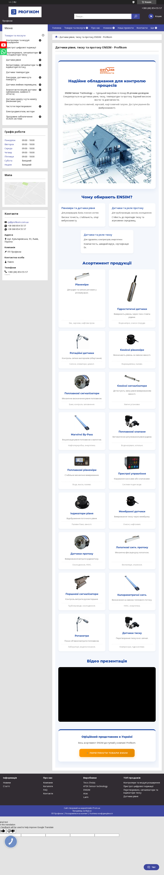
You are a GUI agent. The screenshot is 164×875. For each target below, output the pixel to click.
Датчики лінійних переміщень (21, 85)
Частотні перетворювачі (18, 106)
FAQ (45, 789)
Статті (6, 786)
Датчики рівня (13, 60)
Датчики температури (17, 72)
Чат (151, 867)
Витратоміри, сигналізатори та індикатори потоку (22, 66)
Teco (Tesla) (89, 782)
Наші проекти (126, 27)
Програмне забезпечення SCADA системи (19, 118)
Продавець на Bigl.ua (82, 811)
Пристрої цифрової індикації (21, 47)
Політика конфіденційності (101, 813)
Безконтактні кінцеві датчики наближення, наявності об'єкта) (21, 92)
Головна (56, 27)
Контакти (142, 27)
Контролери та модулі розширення (17, 41)
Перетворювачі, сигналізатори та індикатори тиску (22, 54)
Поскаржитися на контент (76, 813)
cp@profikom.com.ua (18, 222)
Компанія (48, 782)
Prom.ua (96, 808)
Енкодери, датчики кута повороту (18, 78)
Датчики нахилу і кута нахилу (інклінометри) (21, 100)
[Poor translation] (11, 831)
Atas (85, 793)
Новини (107, 27)
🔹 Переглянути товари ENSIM (107, 753)
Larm (85, 797)
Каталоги (48, 786)
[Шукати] (135, 16)
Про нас (95, 27)
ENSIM (86, 789)
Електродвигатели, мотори (20, 111)
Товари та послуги (74, 27)
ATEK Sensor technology (95, 786)
